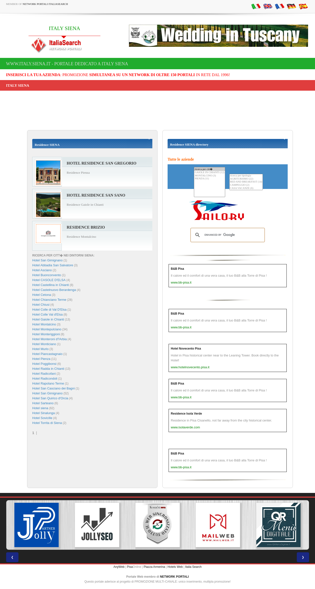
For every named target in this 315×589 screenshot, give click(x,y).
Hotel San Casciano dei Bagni (53, 388)
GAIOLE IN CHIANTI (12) (209, 172)
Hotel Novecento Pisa (186, 348)
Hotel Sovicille (42, 418)
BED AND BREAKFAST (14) (246, 182)
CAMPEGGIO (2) (246, 185)
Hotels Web (175, 567)
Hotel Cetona (41, 295)
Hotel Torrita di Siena (47, 423)
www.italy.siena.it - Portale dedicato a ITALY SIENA (67, 63)
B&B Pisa (177, 268)
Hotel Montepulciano (47, 329)
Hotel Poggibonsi (44, 364)
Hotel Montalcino (44, 324)
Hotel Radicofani (44, 373)
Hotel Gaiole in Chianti (48, 319)
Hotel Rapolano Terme (48, 383)
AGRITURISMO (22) (246, 179)
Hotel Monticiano (44, 344)
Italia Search (193, 567)
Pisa (130, 567)
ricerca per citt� (209, 169)
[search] (227, 235)
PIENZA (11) (209, 178)
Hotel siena (40, 408)
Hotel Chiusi (40, 304)
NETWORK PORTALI (174, 576)
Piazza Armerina (154, 567)
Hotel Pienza (41, 359)
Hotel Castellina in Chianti (50, 285)
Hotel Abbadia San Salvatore (52, 265)
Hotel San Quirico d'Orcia (50, 398)
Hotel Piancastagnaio (47, 354)
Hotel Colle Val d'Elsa (47, 314)
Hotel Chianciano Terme (49, 300)
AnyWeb (119, 567)
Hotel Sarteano (43, 403)
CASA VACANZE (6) (246, 188)
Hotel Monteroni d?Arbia (49, 339)
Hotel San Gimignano (47, 260)
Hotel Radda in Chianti (48, 368)
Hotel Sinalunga (43, 413)
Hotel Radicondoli (44, 378)
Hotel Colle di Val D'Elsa (49, 309)
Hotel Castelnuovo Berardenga (54, 290)
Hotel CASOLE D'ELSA (48, 280)
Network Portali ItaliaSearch (45, 3)
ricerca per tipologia (246, 175)
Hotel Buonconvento (46, 275)
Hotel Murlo (40, 349)
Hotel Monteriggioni (46, 334)
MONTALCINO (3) (209, 175)
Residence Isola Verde (186, 413)
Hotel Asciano (42, 270)
